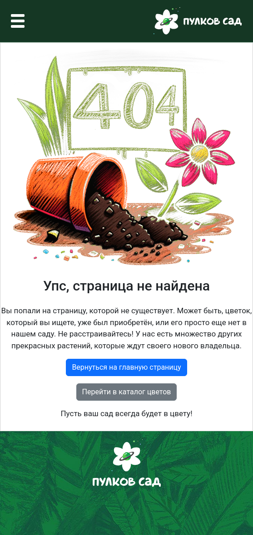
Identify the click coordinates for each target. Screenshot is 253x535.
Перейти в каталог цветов (126, 391)
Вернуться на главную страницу (126, 367)
